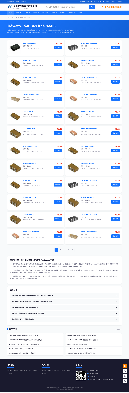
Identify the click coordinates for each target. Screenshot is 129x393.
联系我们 (119, 1)
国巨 (86, 46)
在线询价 (106, 1)
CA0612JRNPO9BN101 (89, 77)
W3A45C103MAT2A (87, 60)
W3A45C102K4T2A (29, 77)
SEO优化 (64, 390)
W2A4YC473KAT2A (29, 214)
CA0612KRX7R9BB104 (89, 129)
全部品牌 (64, 372)
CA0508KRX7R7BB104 (89, 180)
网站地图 (50, 375)
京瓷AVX (29, 63)
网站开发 (58, 390)
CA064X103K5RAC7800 (31, 94)
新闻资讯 (13, 329)
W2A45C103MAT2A (87, 112)
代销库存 (10, 375)
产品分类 (18, 12)
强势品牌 (23, 372)
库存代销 (54, 12)
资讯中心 (44, 375)
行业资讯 (45, 12)
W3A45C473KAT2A (29, 60)
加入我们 (29, 372)
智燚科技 (70, 390)
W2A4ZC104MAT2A (29, 129)
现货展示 (36, 12)
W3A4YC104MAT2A (30, 146)
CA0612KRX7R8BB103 (31, 232)
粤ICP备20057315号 (77, 388)
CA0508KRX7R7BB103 (89, 214)
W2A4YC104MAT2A (87, 197)
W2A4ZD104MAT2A (29, 163)
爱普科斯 (29, 46)
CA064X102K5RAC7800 (89, 232)
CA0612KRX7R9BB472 (89, 94)
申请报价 (72, 12)
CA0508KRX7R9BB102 (89, 43)
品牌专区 (16, 375)
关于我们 (113, 1)
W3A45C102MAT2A (29, 112)
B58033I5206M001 (29, 43)
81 (68, 250)
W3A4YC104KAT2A (87, 146)
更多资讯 (118, 329)
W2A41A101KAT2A (29, 197)
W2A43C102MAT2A (87, 163)
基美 (28, 97)
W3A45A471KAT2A (29, 180)
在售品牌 (27, 12)
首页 (10, 12)
